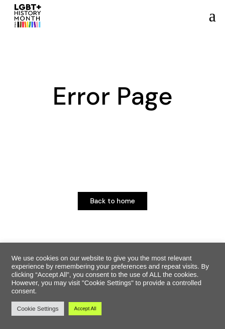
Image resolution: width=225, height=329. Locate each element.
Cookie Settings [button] (38, 308)
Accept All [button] (85, 308)
